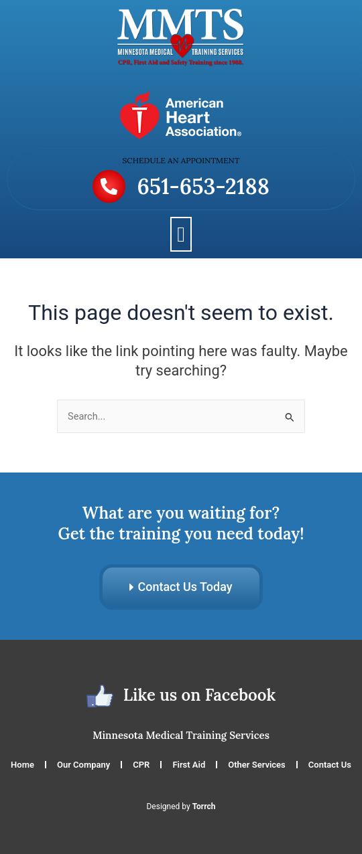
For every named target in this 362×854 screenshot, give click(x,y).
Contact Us (329, 765)
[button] (181, 234)
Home (22, 765)
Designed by (180, 806)
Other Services (257, 765)
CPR (141, 765)
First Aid (188, 765)
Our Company (83, 765)
